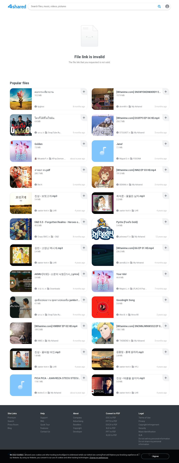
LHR (53, 211)
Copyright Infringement (149, 425)
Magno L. (121, 289)
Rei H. (39, 185)
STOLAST (122, 132)
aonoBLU (121, 263)
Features (44, 428)
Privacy (142, 421)
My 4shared (135, 106)
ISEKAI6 (121, 185)
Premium (12, 418)
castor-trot (41, 211)
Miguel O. (121, 159)
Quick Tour (45, 425)
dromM (121, 106)
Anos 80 (133, 315)
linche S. (40, 393)
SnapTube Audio (54, 132)
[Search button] (159, 6)
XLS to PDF (111, 428)
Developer (77, 432)
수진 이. (39, 289)
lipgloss (39, 106)
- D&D (55, 237)
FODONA (135, 159)
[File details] (21, 99)
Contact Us (45, 432)
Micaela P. (40, 159)
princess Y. (122, 237)
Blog (10, 428)
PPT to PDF (111, 432)
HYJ (135, 367)
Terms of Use (144, 418)
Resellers (77, 425)
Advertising (78, 421)
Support (44, 418)
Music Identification (147, 432)
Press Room (13, 425)
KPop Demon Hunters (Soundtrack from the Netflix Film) (58, 159)
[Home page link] (17, 6)
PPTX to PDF (111, 421)
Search (11, 421)
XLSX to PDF (111, 435)
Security (142, 428)
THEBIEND (122, 341)
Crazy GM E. (41, 237)
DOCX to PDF (111, 425)
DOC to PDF (111, 418)
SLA (140, 435)
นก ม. (38, 132)
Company (77, 418)
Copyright (77, 428)
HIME (38, 341)
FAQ (42, 421)
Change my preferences (99, 458)
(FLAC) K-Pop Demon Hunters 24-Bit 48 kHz (139, 289)
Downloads (53, 289)
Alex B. (120, 315)
